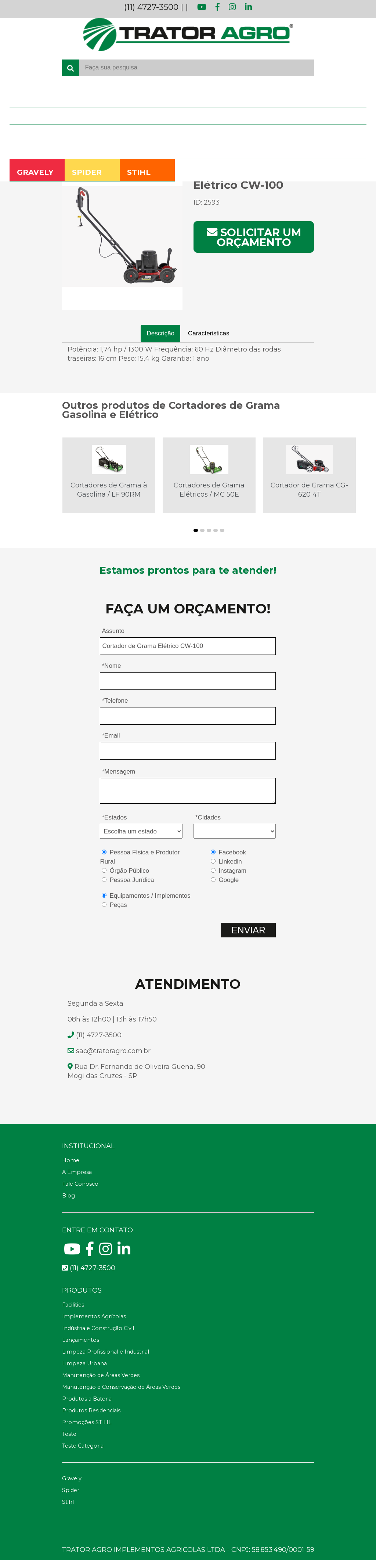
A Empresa (29, 116)
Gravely (72, 1478)
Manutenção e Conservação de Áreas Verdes (121, 1387)
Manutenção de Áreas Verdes (101, 1375)
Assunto (113, 630)
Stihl (68, 1502)
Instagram (232, 870)
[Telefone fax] (188, 1290)
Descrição (160, 333)
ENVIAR (248, 930)
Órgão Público (129, 870)
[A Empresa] (188, 1172)
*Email (111, 735)
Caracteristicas (208, 333)
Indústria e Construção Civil (98, 1328)
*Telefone (115, 700)
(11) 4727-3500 (151, 7)
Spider (70, 1490)
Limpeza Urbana (84, 1363)
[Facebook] (89, 1252)
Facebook (232, 852)
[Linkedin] (124, 1252)
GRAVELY (35, 172)
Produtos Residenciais (91, 1410)
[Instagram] (105, 1252)
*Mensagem (118, 771)
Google (228, 879)
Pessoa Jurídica (131, 879)
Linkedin (230, 861)
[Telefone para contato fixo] (188, 1268)
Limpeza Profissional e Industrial (105, 1351)
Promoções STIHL (87, 1422)
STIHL (139, 172)
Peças (118, 904)
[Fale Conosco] (188, 1184)
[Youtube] (72, 1252)
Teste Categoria (83, 1445)
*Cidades (208, 817)
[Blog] (188, 1196)
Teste (69, 1434)
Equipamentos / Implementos (149, 895)
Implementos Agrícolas (94, 1316)
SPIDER (87, 172)
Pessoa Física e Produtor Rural (140, 857)
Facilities (73, 1304)
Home (23, 98)
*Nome (111, 665)
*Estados (114, 817)
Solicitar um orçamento (254, 237)
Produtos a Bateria (87, 1398)
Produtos (27, 133)
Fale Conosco (32, 150)
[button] (196, 530)
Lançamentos (80, 1340)
